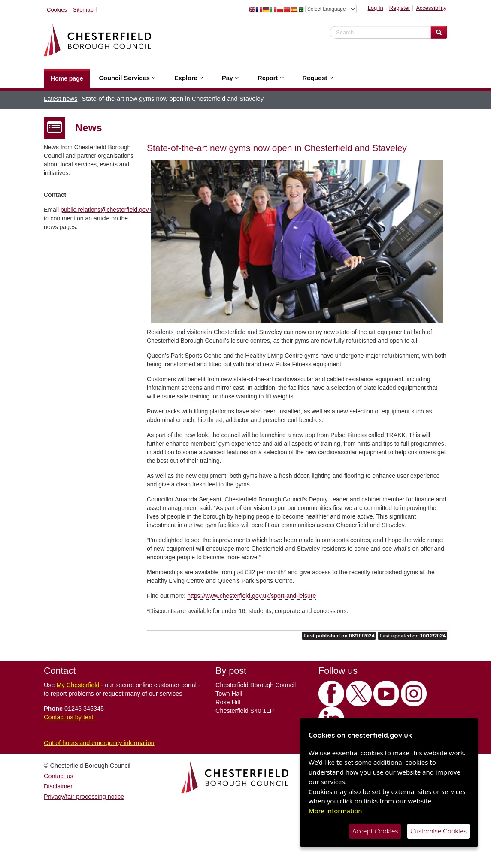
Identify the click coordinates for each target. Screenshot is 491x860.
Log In (375, 8)
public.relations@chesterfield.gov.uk (108, 209)
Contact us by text (68, 717)
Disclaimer (58, 786)
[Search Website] (438, 32)
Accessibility (431, 8)
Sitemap (83, 9)
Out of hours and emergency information (99, 742)
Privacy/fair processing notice (84, 796)
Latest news (60, 98)
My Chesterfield (78, 685)
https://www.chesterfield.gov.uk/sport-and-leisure (251, 595)
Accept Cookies (375, 831)
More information (335, 810)
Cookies (57, 9)
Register (399, 8)
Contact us (58, 775)
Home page (67, 78)
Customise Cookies (438, 831)
